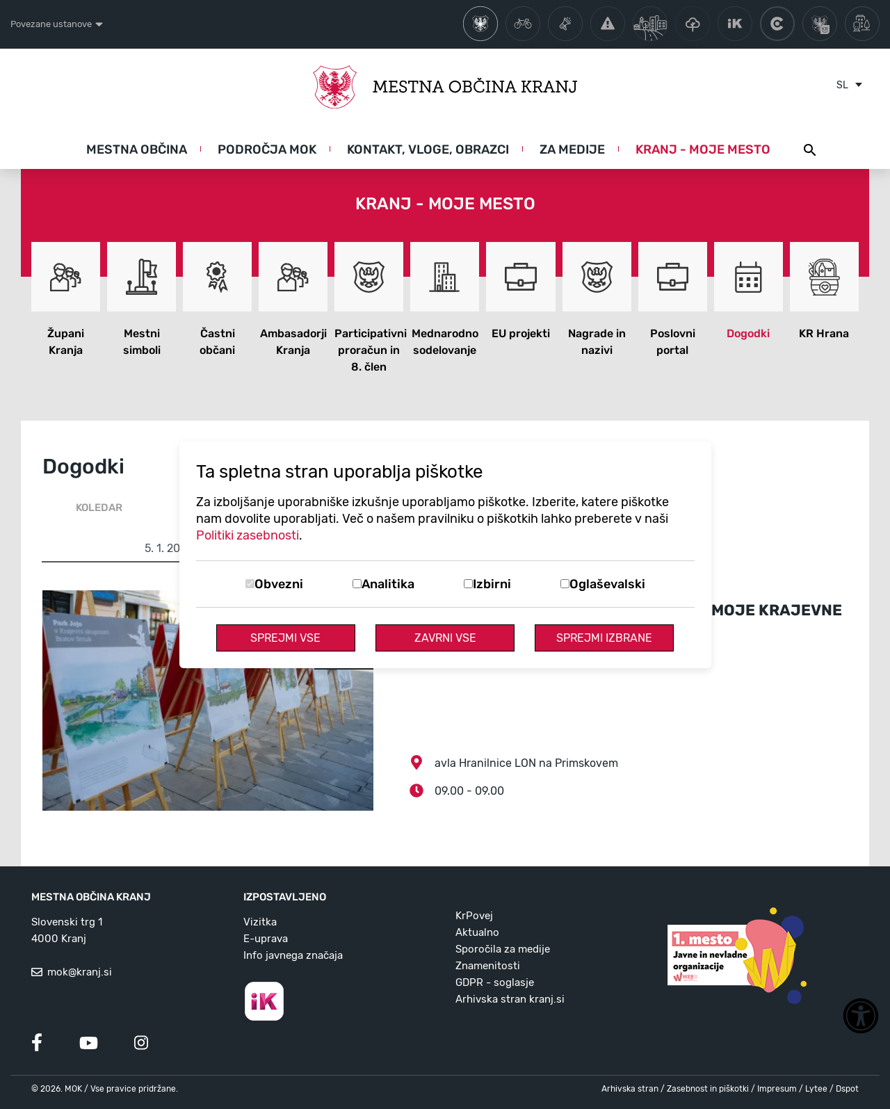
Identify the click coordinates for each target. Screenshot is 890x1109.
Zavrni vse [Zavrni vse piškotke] (445, 638)
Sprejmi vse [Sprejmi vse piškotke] (285, 638)
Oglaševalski (607, 584)
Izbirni (492, 584)
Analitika (388, 584)
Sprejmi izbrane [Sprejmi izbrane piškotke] (604, 638)
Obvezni (278, 584)
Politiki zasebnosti (247, 535)
